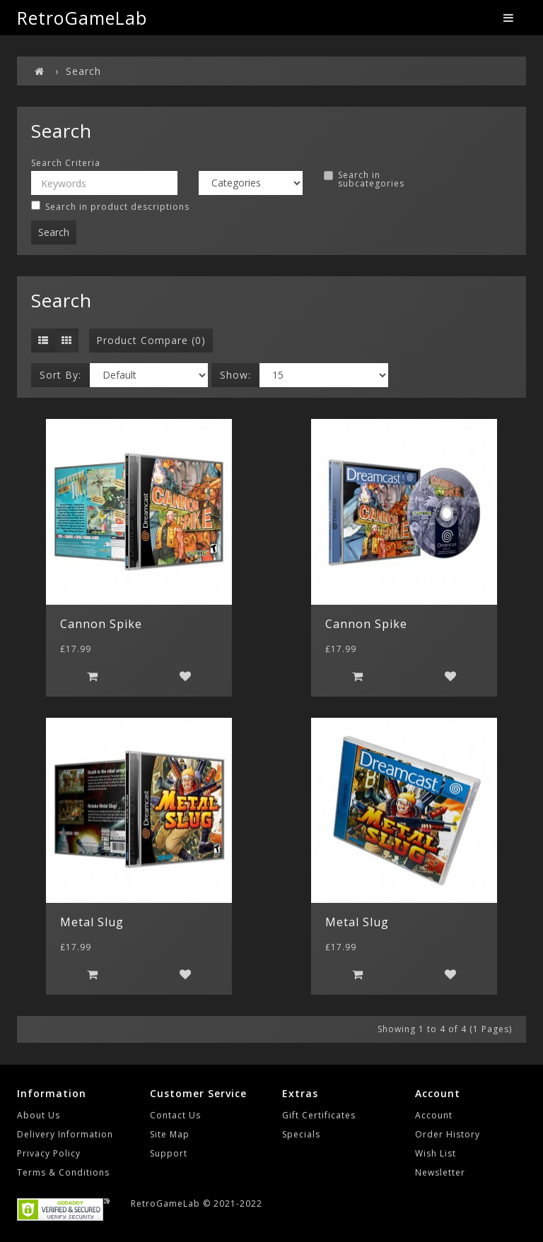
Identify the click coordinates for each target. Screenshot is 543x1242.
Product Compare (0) (151, 340)
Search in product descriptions (110, 207)
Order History (447, 1134)
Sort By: (60, 375)
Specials (301, 1134)
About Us (38, 1115)
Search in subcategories (364, 179)
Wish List (435, 1153)
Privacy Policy (49, 1153)
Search (83, 71)
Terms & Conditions (63, 1172)
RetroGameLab (82, 18)
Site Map (169, 1134)
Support (168, 1153)
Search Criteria (65, 163)
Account (433, 1115)
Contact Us (175, 1115)
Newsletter (440, 1172)
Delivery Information (65, 1134)
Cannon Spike (101, 624)
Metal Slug (92, 922)
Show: (235, 375)
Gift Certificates (319, 1115)
